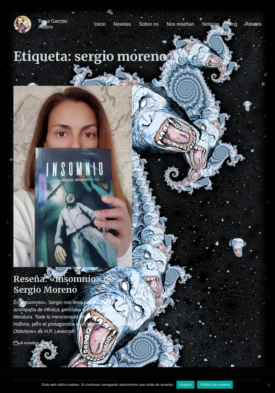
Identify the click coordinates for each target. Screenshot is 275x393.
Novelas (122, 24)
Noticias (210, 24)
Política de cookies (215, 385)
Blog (232, 24)
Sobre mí (149, 24)
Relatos (253, 24)
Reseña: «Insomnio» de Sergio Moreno (63, 284)
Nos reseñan (180, 24)
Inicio (100, 24)
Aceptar (185, 385)
